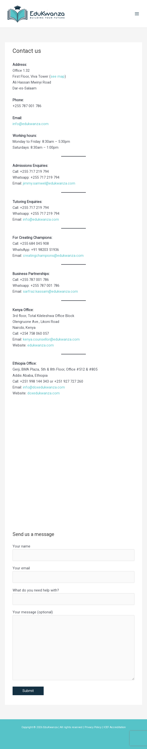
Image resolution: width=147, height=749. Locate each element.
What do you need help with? (73, 596)
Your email (73, 574)
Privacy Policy (93, 727)
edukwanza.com (40, 345)
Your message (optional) (73, 646)
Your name (73, 552)
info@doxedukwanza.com (44, 387)
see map (58, 76)
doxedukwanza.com (43, 393)
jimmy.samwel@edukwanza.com (49, 183)
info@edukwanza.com (31, 124)
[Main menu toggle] (137, 14)
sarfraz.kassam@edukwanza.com (50, 291)
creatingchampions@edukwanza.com (53, 255)
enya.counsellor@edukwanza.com (52, 339)
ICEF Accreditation (115, 727)
